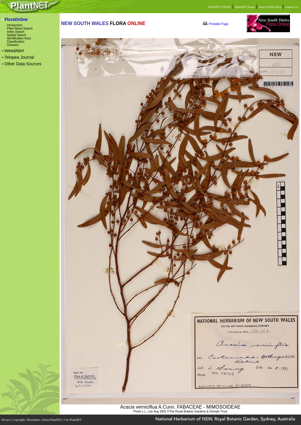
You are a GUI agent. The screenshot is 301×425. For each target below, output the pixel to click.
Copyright (19, 419)
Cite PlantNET (73, 419)
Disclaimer (34, 419)
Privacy (6, 419)
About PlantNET (52, 419)
